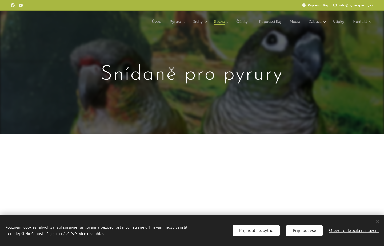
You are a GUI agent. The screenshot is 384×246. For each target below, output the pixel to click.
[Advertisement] (192, 192)
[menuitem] (156, 21)
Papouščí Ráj (318, 5)
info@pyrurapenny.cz (356, 5)
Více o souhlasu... (94, 233)
